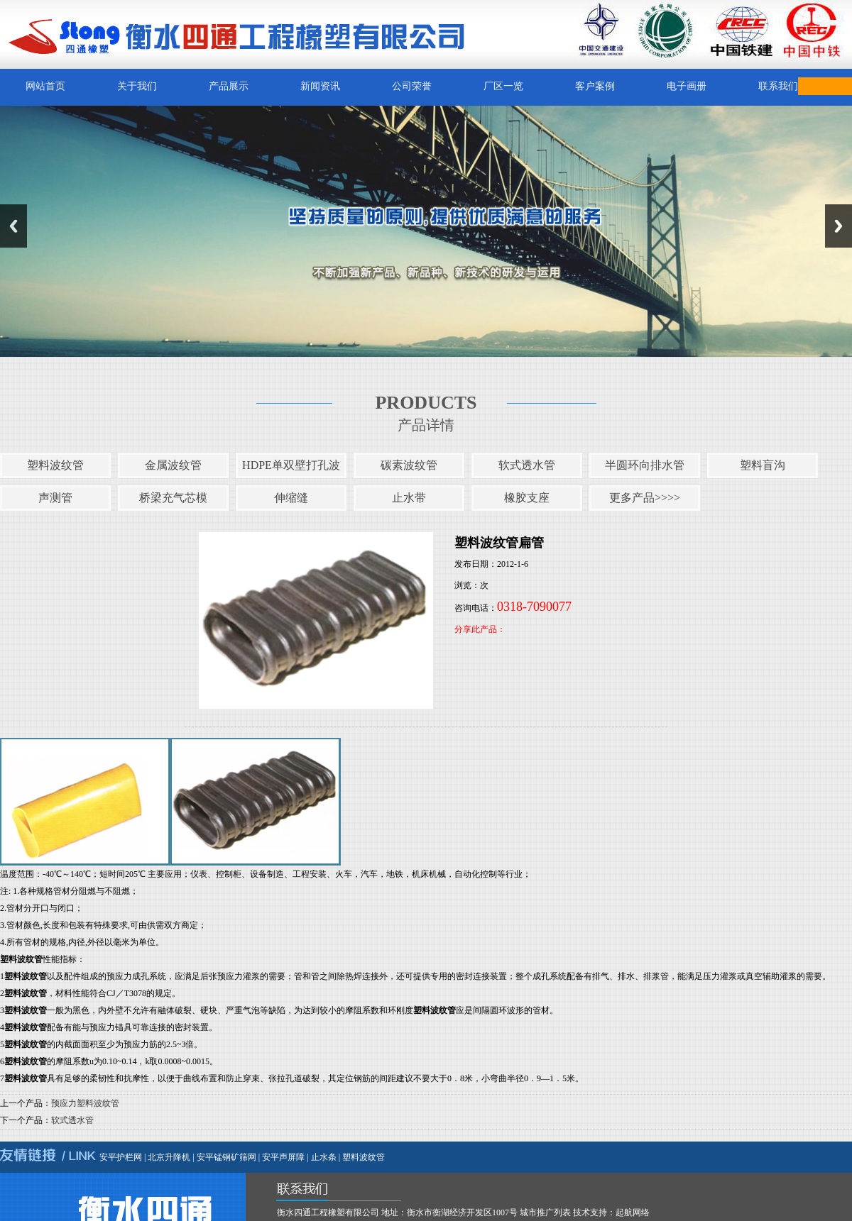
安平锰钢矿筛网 (226, 1157)
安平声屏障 (283, 1157)
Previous (13, 226)
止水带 (409, 498)
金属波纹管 (173, 465)
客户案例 (595, 86)
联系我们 (778, 86)
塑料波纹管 (55, 465)
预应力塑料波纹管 (85, 1103)
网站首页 (45, 86)
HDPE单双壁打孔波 (291, 465)
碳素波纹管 (409, 465)
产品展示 (228, 86)
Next (838, 226)
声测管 (55, 498)
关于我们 (137, 86)
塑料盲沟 (762, 465)
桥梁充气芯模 (173, 498)
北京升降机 (169, 1157)
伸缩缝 (291, 498)
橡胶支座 (527, 498)
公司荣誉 (412, 86)
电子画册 (686, 86)
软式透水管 (526, 465)
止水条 (324, 1157)
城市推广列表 (545, 1212)
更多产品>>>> (644, 498)
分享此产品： (480, 629)
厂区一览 (503, 86)
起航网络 (633, 1212)
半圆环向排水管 (644, 465)
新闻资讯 (320, 86)
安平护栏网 (120, 1157)
